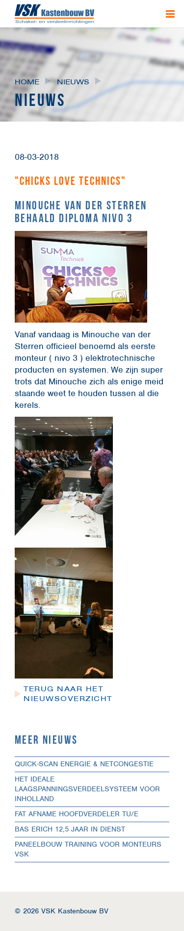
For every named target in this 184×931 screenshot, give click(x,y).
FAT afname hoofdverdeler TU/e (76, 813)
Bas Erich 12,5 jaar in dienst (70, 829)
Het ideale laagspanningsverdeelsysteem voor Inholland (87, 789)
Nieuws (73, 81)
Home (27, 81)
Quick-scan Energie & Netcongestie (84, 763)
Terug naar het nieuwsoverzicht (68, 693)
